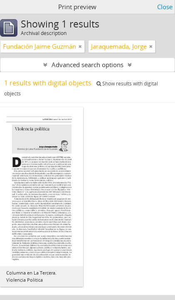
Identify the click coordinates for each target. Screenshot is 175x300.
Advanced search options (87, 64)
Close (165, 6)
